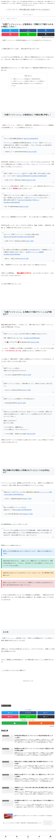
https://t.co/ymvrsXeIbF (10, 237)
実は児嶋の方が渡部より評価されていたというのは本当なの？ (27, 83)
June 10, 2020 (32, 152)
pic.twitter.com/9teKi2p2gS (39, 176)
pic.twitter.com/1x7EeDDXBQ (25, 237)
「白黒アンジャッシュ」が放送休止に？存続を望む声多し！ (27, 79)
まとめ (13, 86)
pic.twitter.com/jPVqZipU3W (23, 510)
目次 (26, 75)
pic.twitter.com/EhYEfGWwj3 (12, 255)
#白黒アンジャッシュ (32, 252)
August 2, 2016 (27, 499)
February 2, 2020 (28, 514)
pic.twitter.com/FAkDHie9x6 (32, 338)
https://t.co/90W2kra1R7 (24, 176)
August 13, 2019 (30, 180)
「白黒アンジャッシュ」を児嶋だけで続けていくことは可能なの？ (28, 81)
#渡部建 (41, 252)
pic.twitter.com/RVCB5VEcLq (15, 495)
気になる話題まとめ (6, 706)
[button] (46, 34)
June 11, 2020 (26, 390)
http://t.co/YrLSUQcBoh (25, 200)
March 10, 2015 (23, 207)
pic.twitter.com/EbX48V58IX (12, 203)
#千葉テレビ (35, 200)
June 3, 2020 (29, 241)
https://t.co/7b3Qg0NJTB (31, 139)
